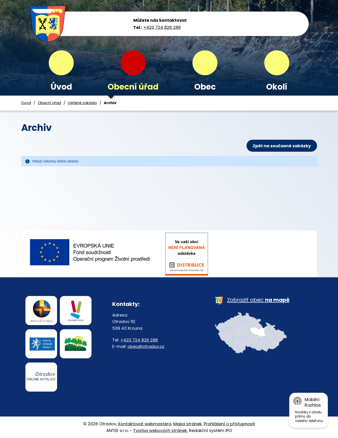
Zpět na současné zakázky (282, 146)
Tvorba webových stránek (160, 430)
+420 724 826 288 (162, 27)
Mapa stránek (187, 424)
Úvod (61, 86)
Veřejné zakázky (82, 103)
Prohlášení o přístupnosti (229, 424)
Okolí (276, 86)
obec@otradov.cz (146, 346)
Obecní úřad (133, 86)
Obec (205, 86)
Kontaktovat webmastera (144, 424)
